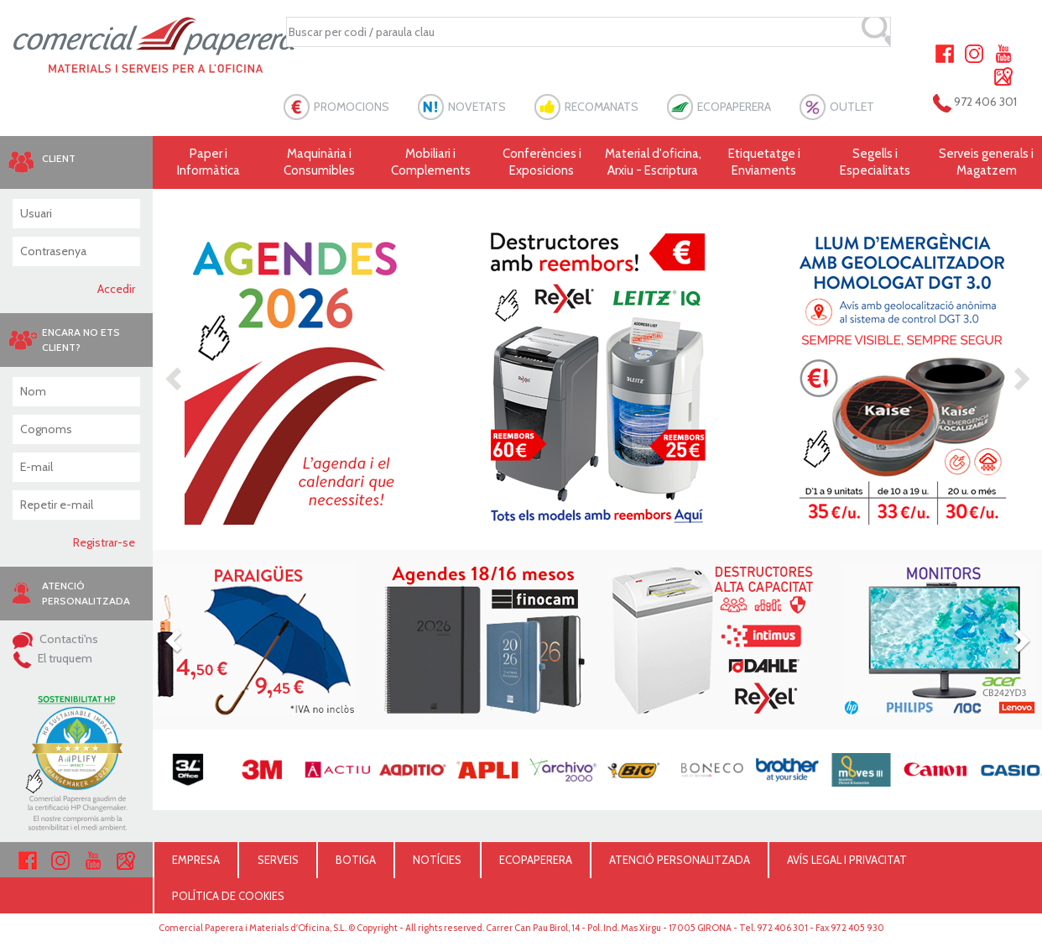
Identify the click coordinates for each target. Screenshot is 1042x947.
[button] (175, 378)
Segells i (875, 162)
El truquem (52, 658)
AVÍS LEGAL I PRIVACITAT (847, 859)
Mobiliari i (431, 162)
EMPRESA (196, 859)
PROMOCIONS (351, 106)
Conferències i (542, 162)
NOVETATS (477, 106)
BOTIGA (356, 859)
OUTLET (852, 106)
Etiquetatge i (765, 162)
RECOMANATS (601, 106)
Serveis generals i (987, 162)
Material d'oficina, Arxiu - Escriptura (653, 162)
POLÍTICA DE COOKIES (228, 896)
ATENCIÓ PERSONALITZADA (679, 859)
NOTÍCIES (437, 859)
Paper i (208, 162)
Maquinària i (320, 162)
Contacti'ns (55, 638)
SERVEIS (278, 859)
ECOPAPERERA (734, 106)
